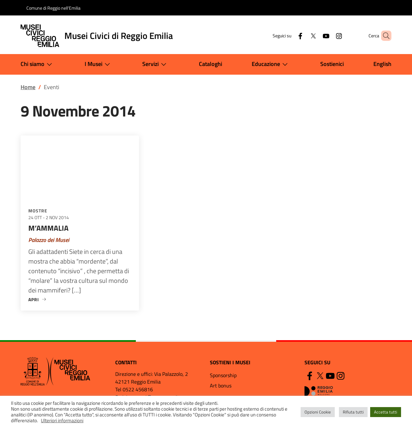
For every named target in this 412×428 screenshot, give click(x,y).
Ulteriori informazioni (62, 420)
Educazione (271, 64)
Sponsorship (223, 375)
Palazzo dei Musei (48, 240)
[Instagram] (328, 35)
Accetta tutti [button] (385, 412)
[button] (383, 35)
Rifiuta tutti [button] (353, 412)
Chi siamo (38, 64)
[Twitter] (302, 35)
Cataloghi (210, 64)
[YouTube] (315, 35)
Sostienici (332, 64)
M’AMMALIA (48, 228)
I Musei (99, 64)
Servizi (155, 64)
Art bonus (220, 385)
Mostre (37, 210)
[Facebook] (289, 35)
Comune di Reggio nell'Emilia (53, 8)
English (382, 64)
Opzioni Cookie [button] (317, 412)
